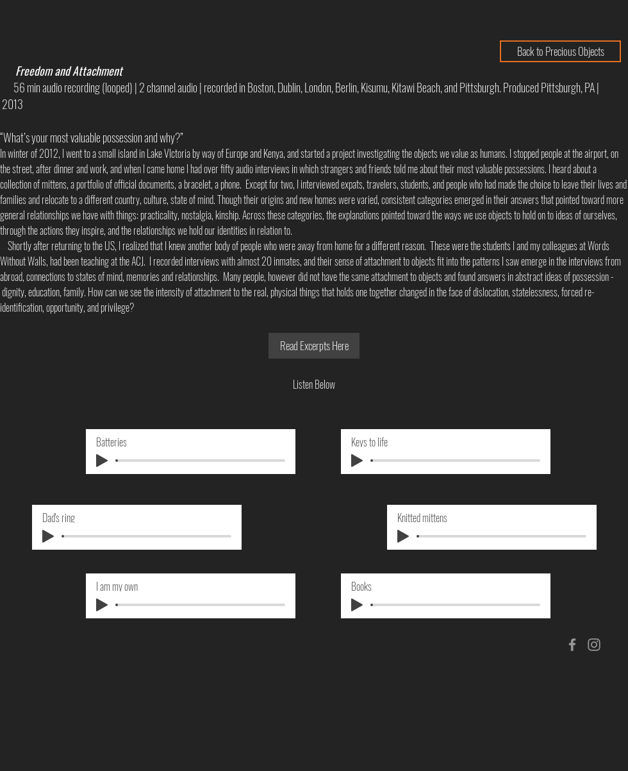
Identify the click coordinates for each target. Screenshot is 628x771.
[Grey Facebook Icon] (572, 644)
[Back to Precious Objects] (560, 51)
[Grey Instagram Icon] (594, 644)
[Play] (102, 460)
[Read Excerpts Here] (314, 346)
